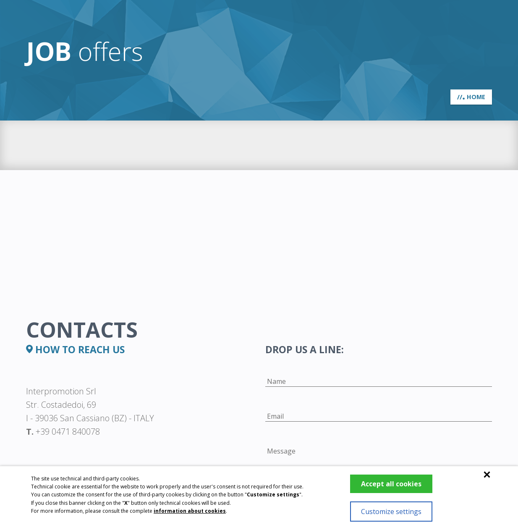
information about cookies (190, 510)
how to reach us (75, 349)
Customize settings (391, 511)
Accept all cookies (391, 483)
